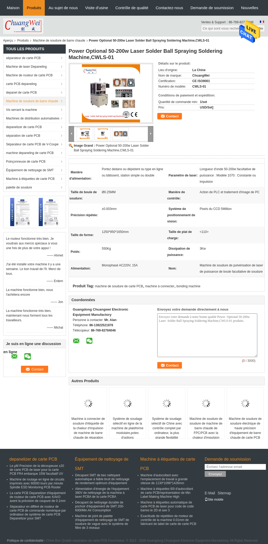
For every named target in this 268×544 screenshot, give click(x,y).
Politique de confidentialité (25, 540)
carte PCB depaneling (21, 84)
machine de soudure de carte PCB (119, 286)
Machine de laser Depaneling (26, 66)
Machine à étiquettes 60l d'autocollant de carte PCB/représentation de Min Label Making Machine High (167, 493)
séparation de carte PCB (23, 136)
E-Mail (210, 493)
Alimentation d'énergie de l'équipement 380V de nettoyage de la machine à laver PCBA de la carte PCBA (102, 493)
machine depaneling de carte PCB (30, 153)
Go (260, 28)
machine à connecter (159, 286)
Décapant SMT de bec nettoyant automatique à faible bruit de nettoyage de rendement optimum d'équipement (102, 479)
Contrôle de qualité (131, 7)
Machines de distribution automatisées (32, 118)
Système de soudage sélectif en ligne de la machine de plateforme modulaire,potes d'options (127, 428)
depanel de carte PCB (21, 92)
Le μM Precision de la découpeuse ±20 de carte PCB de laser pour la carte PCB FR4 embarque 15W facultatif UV (37, 470)
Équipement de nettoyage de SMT (30, 170)
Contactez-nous (169, 7)
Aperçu (8, 40)
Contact (172, 116)
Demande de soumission (212, 7)
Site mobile (214, 499)
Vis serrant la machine (21, 110)
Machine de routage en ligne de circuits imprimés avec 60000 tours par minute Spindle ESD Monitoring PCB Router (37, 483)
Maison (13, 7)
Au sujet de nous (63, 7)
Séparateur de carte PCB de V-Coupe (32, 144)
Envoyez (215, 474)
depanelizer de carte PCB (24, 127)
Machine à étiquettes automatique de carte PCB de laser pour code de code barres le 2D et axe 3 (167, 506)
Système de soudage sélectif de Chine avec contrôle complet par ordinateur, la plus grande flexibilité (166, 428)
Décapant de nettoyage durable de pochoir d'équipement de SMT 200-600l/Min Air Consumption (99, 506)
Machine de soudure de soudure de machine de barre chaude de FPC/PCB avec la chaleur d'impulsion (205, 428)
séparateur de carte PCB (23, 58)
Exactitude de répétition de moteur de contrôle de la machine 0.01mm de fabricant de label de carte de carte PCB (168, 520)
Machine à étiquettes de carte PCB (30, 179)
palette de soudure (19, 187)
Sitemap (224, 493)
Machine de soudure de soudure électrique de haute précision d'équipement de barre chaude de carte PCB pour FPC (245, 430)
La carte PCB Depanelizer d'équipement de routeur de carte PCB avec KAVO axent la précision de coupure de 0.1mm (38, 497)
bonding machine (188, 286)
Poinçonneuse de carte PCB (26, 161)
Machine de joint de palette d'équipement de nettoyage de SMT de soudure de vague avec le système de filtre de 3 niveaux (102, 522)
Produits (34, 7)
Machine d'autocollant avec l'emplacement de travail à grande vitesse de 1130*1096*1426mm (164, 479)
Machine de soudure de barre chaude (59, 40)
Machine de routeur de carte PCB (29, 75)
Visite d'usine (96, 7)
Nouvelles (249, 7)
